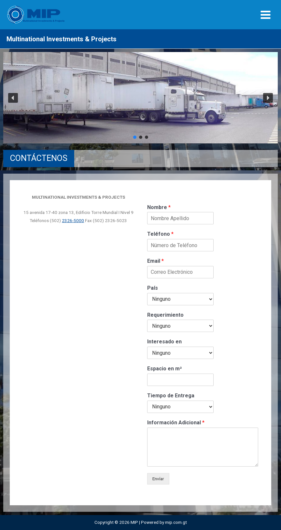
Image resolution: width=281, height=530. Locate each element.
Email (155, 261)
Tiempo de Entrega (170, 395)
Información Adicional (175, 422)
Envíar (158, 478)
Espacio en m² (164, 368)
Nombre (159, 207)
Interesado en (164, 341)
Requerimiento (165, 315)
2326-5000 (73, 220)
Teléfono (160, 234)
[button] (13, 98)
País (152, 288)
